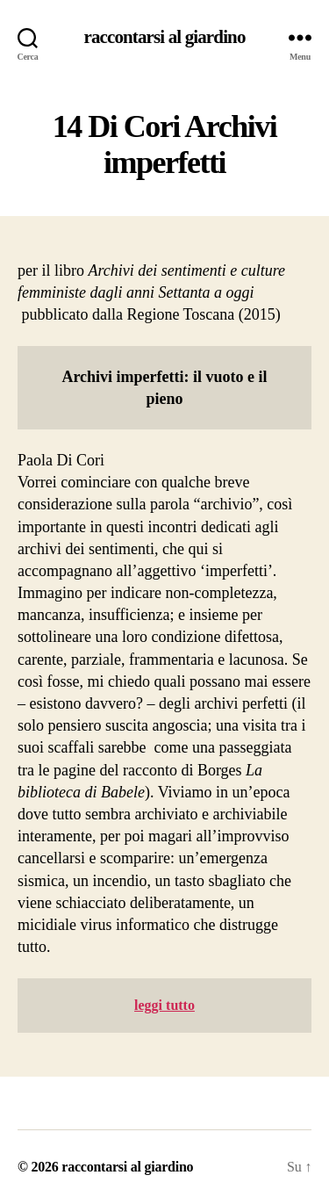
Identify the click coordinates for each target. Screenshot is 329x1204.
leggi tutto (164, 1005)
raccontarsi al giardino (164, 37)
